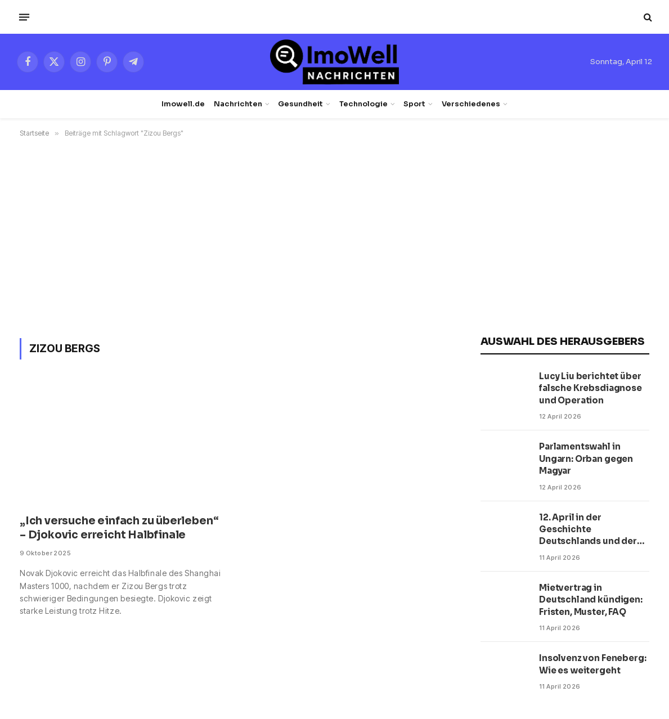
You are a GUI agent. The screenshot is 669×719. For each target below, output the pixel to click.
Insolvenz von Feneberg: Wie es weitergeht (592, 664)
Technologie (363, 104)
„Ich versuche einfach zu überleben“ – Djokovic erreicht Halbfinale (119, 528)
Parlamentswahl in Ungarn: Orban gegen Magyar (586, 458)
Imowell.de (183, 104)
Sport (414, 104)
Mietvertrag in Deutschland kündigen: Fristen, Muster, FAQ (591, 599)
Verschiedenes (471, 104)
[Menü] (24, 17)
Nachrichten (238, 104)
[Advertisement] (334, 235)
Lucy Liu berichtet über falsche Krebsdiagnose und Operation (590, 388)
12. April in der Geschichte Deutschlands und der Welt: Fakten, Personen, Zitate (591, 529)
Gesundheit (300, 104)
